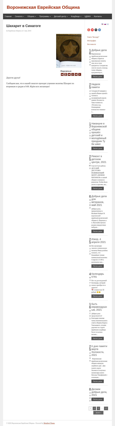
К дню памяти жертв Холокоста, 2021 (99, 350)
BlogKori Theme (49, 423)
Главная (8, 16)
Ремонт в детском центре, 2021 (98, 159)
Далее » (98, 412)
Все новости (91, 44)
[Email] (69, 74)
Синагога (19, 16)
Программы (45, 16)
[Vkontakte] (62, 74)
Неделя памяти (95, 86)
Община (31, 16)
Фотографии (91, 41)
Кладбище (76, 16)
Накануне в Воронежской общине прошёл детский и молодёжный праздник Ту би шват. (99, 133)
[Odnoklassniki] (65, 74)
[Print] (76, 74)
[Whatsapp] (72, 74)
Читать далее (97, 76)
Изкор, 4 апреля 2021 (98, 240)
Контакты (98, 16)
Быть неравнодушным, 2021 (99, 307)
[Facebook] (79, 74)
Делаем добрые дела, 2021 (99, 392)
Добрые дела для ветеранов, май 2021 (99, 200)
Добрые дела (99, 50)
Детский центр (61, 16)
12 (106, 408)
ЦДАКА (88, 16)
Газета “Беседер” (93, 37)
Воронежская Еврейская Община (43, 7)
